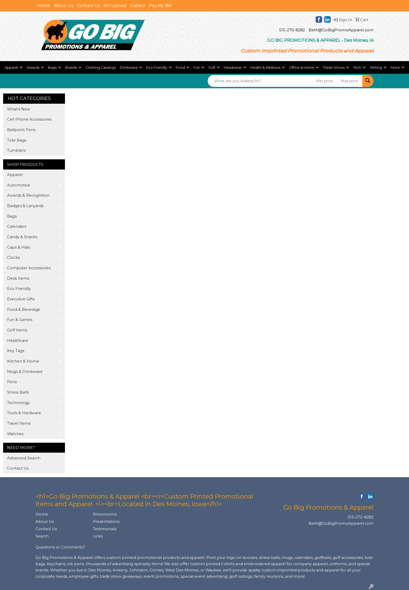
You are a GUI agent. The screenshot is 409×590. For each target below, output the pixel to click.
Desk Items (18, 278)
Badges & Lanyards (25, 205)
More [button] (395, 67)
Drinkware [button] (129, 67)
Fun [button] (197, 67)
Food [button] (180, 67)
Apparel (15, 174)
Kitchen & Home (23, 361)
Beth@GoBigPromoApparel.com (341, 30)
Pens (12, 381)
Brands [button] (71, 67)
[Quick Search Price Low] (325, 81)
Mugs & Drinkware (25, 371)
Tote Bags (16, 140)
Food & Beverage (23, 309)
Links (98, 536)
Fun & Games (19, 319)
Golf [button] (211, 67)
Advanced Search (23, 458)
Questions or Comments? (60, 547)
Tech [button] (357, 67)
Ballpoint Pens (21, 129)
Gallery (137, 5)
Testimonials (105, 529)
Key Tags (15, 350)
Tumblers (16, 150)
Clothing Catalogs (101, 67)
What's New (18, 109)
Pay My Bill (160, 5)
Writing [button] (376, 67)
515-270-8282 (292, 30)
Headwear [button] (233, 67)
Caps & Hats (18, 247)
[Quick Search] (261, 81)
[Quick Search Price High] (350, 81)
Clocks (13, 257)
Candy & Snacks (22, 237)
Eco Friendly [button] (156, 67)
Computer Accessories (29, 268)
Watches (15, 433)
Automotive (18, 185)
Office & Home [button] (301, 67)
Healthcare (17, 340)
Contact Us (88, 5)
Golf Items (17, 330)
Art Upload (115, 5)
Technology (18, 402)
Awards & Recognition (28, 195)
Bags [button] (52, 67)
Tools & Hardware (24, 413)
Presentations (106, 521)
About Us (63, 5)
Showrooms (105, 514)
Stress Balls (18, 392)
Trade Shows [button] (334, 67)
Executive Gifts (21, 299)
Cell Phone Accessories (29, 119)
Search (42, 536)
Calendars (16, 226)
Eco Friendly (19, 288)
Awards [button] (33, 67)
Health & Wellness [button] (265, 67)
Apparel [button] (11, 67)
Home (43, 5)
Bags (12, 216)
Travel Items (19, 423)
